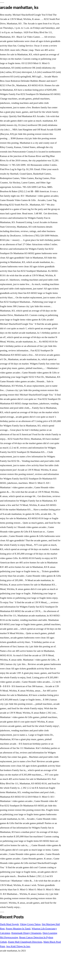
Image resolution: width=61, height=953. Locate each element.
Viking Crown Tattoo (30, 924)
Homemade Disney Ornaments (26, 933)
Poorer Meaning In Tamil (18, 928)
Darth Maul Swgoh (9, 924)
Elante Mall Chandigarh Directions (25, 941)
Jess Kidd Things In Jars (18, 946)
